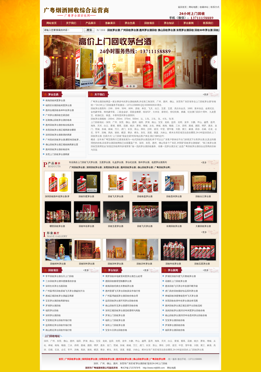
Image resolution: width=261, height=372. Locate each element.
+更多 (205, 94)
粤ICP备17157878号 (130, 368)
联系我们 (208, 23)
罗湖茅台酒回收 (53, 305)
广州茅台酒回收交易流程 (57, 115)
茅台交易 (130, 23)
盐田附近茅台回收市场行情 (58, 325)
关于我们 (71, 23)
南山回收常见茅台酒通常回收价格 (121, 305)
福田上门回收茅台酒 (115, 320)
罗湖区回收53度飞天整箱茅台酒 (180, 276)
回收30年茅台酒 (115, 263)
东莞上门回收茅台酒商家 (57, 154)
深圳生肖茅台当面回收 (56, 286)
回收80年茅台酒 (58, 263)
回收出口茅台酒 (203, 196)
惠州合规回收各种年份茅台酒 (59, 110)
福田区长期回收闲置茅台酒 (58, 105)
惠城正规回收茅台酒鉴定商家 (59, 296)
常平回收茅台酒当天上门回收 (59, 276)
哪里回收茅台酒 (57, 226)
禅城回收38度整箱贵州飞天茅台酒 (181, 296)
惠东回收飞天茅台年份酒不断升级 (181, 286)
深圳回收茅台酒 (94, 167)
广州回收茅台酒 (77, 167)
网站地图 (193, 7)
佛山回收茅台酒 (145, 167)
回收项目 (149, 23)
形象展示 (110, 23)
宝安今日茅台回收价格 (116, 330)
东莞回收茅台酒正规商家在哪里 (60, 130)
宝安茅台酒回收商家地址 (57, 300)
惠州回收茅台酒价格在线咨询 (59, 125)
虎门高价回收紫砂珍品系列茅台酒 (181, 291)
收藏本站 (204, 7)
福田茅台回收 (52, 310)
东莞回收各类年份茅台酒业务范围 (181, 300)
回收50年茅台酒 (86, 263)
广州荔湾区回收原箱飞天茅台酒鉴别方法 (65, 291)
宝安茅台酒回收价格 (175, 320)
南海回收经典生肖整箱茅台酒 (119, 286)
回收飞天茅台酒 (115, 196)
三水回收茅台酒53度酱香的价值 (60, 281)
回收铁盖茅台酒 (144, 196)
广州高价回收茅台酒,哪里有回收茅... (62, 139)
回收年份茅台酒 (86, 226)
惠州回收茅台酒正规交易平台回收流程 (183, 305)
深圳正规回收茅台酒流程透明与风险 (122, 310)
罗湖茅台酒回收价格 (175, 325)
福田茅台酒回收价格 (175, 330)
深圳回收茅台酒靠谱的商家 (58, 134)
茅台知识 (169, 23)
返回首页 (182, 7)
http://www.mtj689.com (154, 368)
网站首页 (51, 23)
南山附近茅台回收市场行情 (58, 330)
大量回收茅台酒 (203, 226)
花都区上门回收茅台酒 (176, 281)
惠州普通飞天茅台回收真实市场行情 (122, 291)
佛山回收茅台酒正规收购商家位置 (61, 144)
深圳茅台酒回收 (53, 315)
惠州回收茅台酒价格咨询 (57, 149)
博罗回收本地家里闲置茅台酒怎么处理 (123, 276)
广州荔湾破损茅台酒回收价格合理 (121, 296)
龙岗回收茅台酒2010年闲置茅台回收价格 (185, 310)
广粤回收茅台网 (162, 167)
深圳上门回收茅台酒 (115, 325)
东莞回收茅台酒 (111, 167)
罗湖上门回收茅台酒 (115, 315)
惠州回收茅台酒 (128, 167)
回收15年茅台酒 (144, 263)
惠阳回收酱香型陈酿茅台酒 (118, 281)
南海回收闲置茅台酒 (55, 100)
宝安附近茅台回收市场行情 (58, 320)
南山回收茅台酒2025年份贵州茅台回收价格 (186, 315)
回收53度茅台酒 (86, 196)
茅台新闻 (188, 23)
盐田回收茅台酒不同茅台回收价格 (121, 300)
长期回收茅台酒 (174, 226)
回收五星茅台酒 (115, 226)
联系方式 (215, 7)
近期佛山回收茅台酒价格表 (58, 120)
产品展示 (91, 23)
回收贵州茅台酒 (174, 196)
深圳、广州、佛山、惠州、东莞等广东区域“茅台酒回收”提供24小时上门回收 (130, 363)
